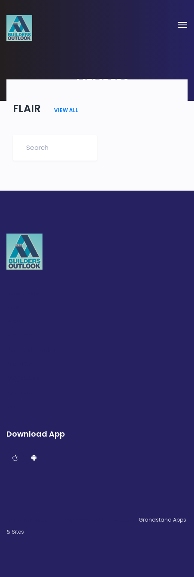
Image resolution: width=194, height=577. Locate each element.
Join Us (15, 406)
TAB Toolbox (22, 378)
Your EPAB (19, 364)
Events (14, 321)
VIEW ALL (66, 110)
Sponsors (19, 392)
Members (18, 335)
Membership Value (30, 349)
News (13, 307)
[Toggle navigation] (182, 25)
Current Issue (23, 293)
